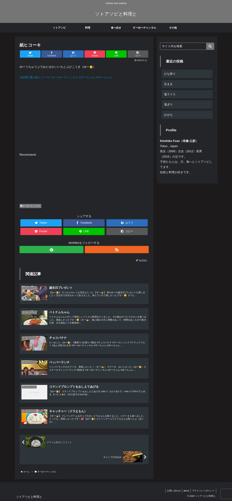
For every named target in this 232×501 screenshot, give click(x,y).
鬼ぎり (168, 104)
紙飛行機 (27, 77)
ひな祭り (170, 73)
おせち (168, 114)
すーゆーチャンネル (65, 77)
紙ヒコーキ (42, 77)
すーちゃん (88, 77)
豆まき (168, 84)
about (185, 491)
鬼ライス (170, 94)
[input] (187, 46)
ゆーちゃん (105, 77)
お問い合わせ (172, 491)
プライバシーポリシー (203, 491)
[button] (210, 46)
